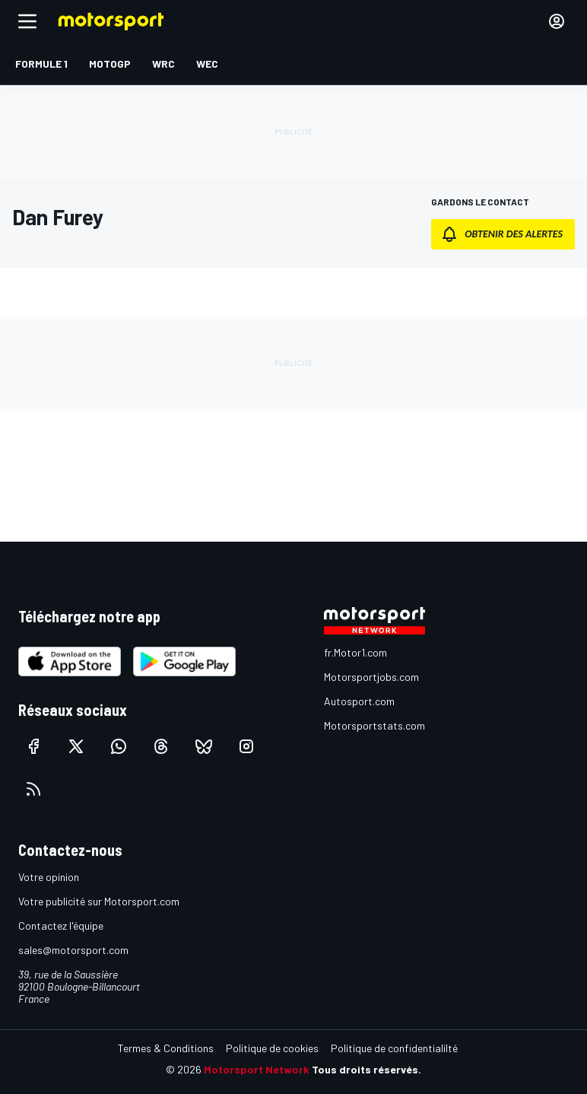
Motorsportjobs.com (371, 676)
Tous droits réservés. (366, 1069)
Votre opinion (48, 876)
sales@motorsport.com (73, 949)
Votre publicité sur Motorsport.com (98, 901)
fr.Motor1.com (355, 652)
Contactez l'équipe (60, 925)
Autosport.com (359, 701)
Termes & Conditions (166, 1048)
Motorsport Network (256, 1069)
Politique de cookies (272, 1048)
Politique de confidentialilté (394, 1048)
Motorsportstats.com (374, 725)
